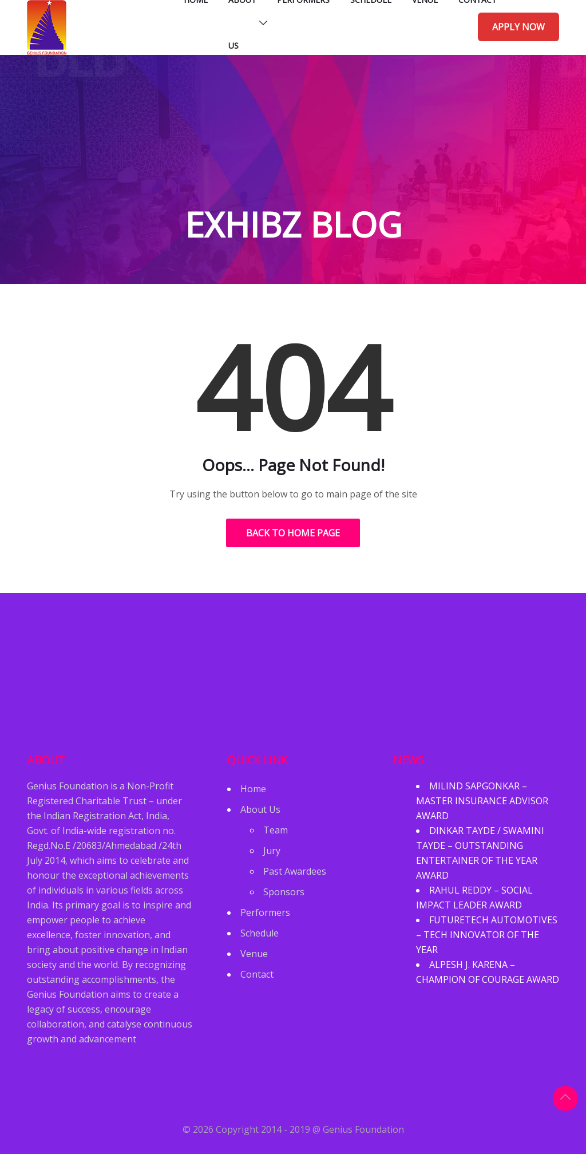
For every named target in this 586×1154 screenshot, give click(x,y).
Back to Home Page (293, 533)
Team (275, 830)
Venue (254, 953)
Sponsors (283, 892)
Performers (265, 912)
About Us (260, 809)
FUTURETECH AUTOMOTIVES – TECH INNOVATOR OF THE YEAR (486, 935)
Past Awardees (294, 871)
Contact (257, 974)
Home (253, 788)
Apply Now (518, 27)
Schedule (259, 933)
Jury (271, 850)
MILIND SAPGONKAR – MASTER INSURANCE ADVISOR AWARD (482, 801)
